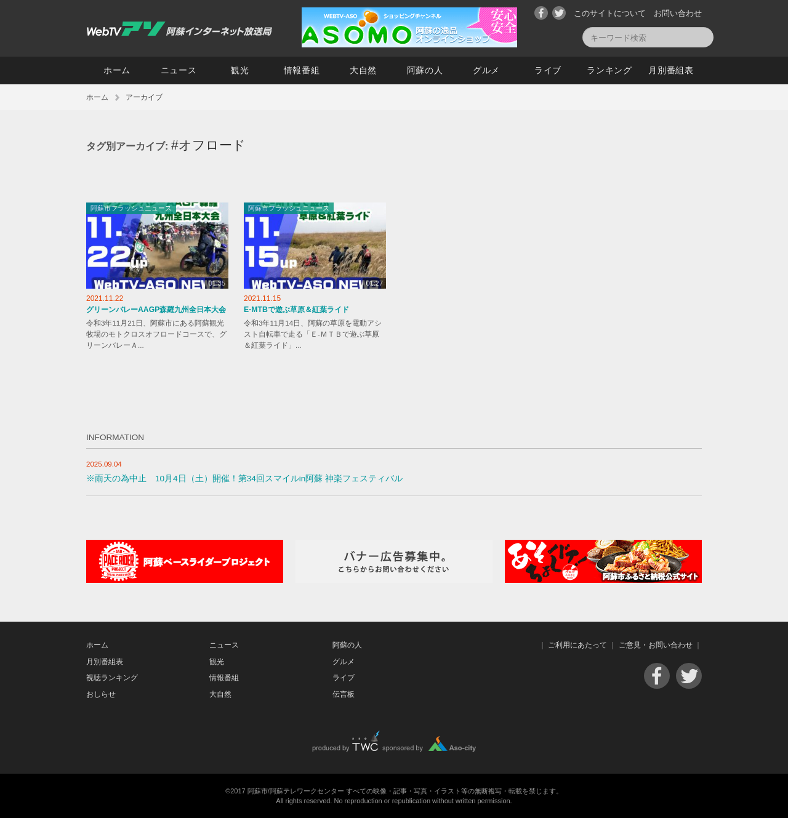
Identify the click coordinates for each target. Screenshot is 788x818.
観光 (240, 70)
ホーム (117, 70)
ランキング (609, 70)
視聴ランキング (112, 677)
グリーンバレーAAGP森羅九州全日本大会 (156, 309)
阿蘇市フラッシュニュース (131, 208)
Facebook (541, 13)
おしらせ (101, 694)
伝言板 (343, 694)
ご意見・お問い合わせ (656, 645)
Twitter (559, 13)
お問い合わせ (678, 13)
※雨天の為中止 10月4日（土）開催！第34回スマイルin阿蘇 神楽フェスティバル (244, 478)
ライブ (547, 70)
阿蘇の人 (425, 70)
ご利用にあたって (577, 645)
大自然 (363, 70)
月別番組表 (671, 70)
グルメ (486, 70)
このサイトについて (610, 13)
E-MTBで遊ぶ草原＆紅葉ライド (296, 309)
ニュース (179, 70)
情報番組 (302, 70)
